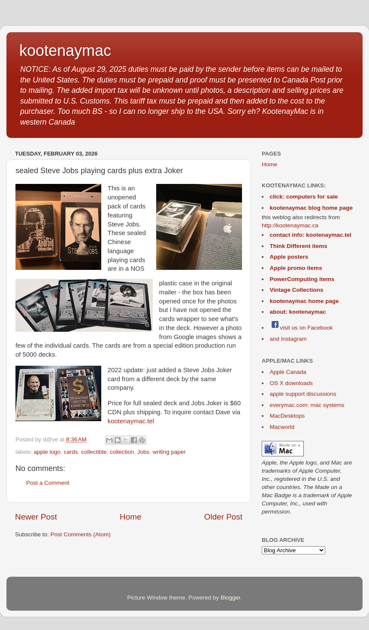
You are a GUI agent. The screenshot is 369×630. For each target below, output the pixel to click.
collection (122, 452)
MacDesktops (287, 416)
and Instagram (288, 339)
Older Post (223, 516)
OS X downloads (291, 383)
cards (71, 452)
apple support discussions (303, 394)
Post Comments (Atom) (81, 534)
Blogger (230, 597)
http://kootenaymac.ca (290, 225)
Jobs (143, 452)
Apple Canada (288, 372)
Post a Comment (48, 483)
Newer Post (36, 516)
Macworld (282, 427)
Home (130, 516)
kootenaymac (65, 50)
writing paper (169, 452)
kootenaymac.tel (131, 421)
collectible (93, 452)
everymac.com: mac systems (307, 405)
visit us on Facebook (301, 327)
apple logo (47, 452)
